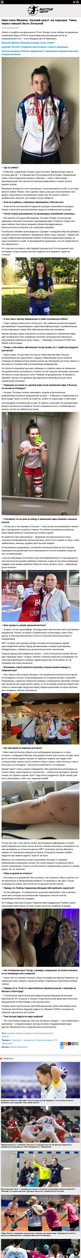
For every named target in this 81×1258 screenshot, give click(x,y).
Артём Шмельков (18, 1047)
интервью (28, 1033)
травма (5, 1036)
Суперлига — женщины (22, 1040)
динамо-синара (14, 1033)
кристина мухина (43, 1033)
